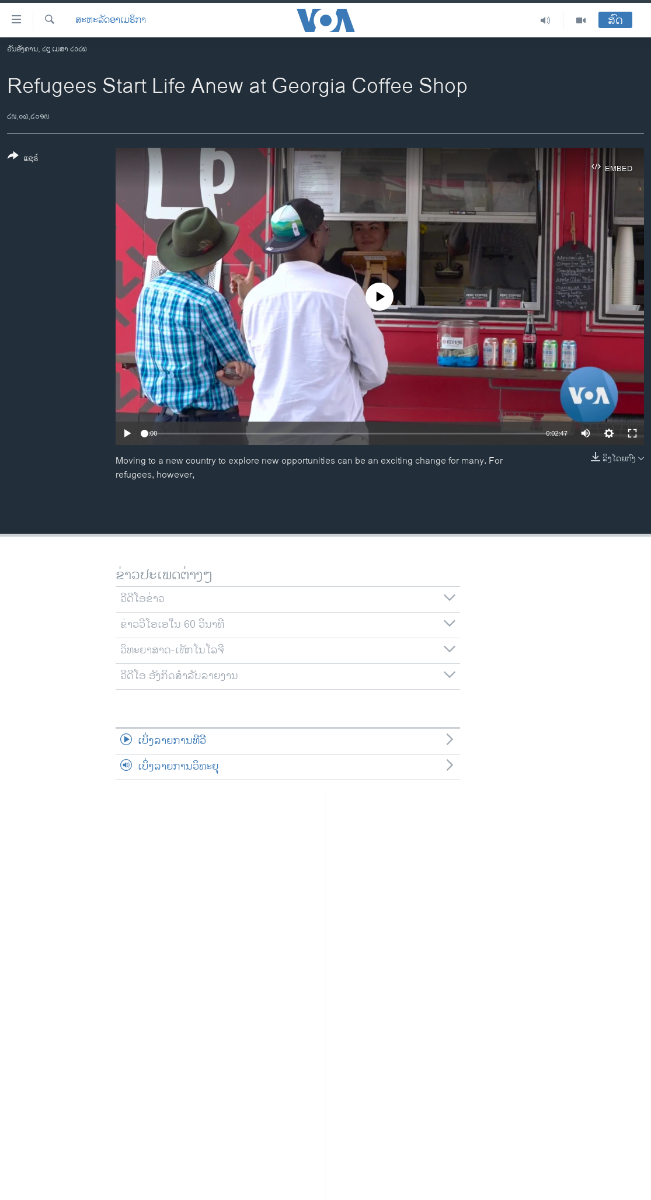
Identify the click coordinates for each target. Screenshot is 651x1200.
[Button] (23, 159)
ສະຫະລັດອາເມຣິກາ (110, 20)
